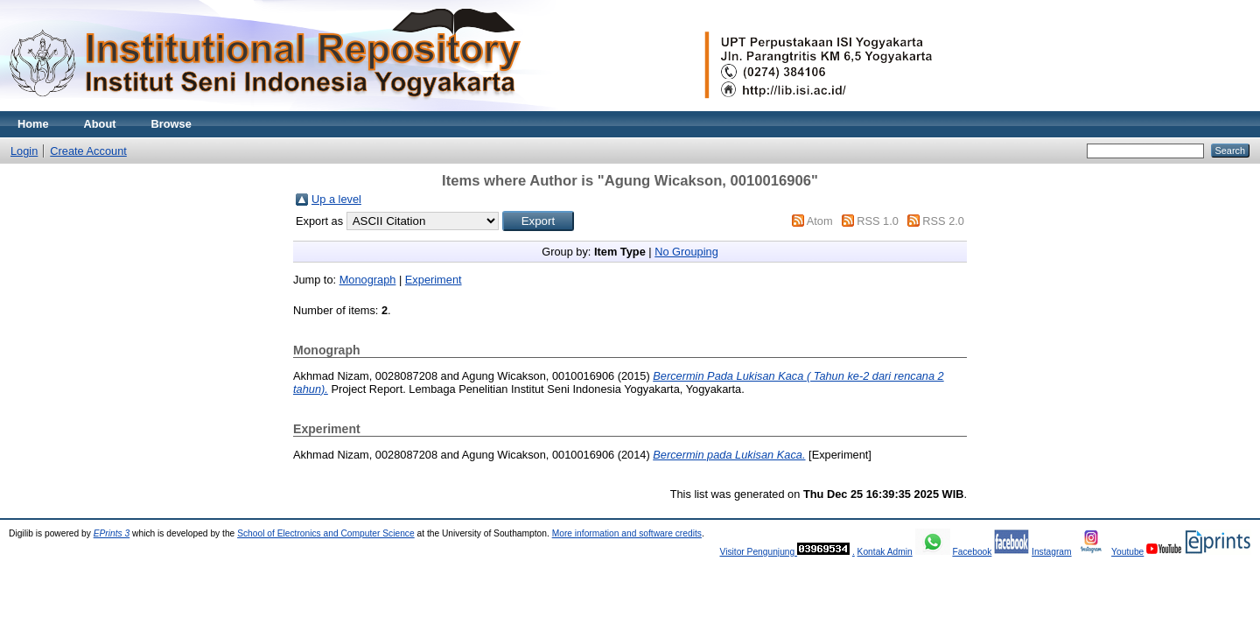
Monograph (368, 279)
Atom (820, 221)
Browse (171, 123)
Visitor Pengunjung (758, 552)
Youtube (1127, 552)
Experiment (433, 279)
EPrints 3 (112, 533)
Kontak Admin (885, 552)
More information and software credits (627, 533)
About (100, 123)
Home (33, 123)
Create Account (88, 151)
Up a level (336, 199)
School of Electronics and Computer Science (326, 533)
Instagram (1052, 552)
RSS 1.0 (878, 221)
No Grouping (686, 251)
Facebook (971, 552)
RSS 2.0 (943, 221)
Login (24, 151)
